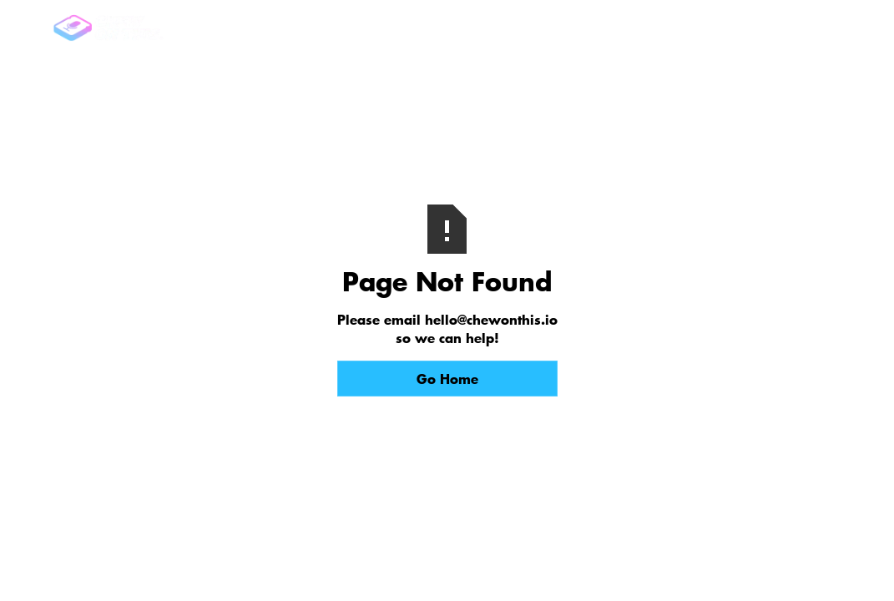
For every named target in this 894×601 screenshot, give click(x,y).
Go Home (447, 378)
